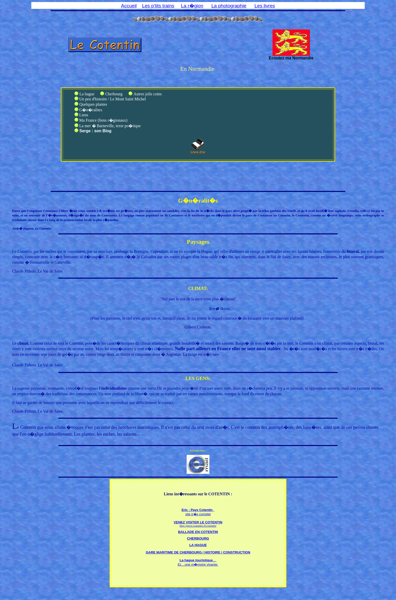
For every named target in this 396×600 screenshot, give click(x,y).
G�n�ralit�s (198, 200)
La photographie (228, 5)
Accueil (129, 5)
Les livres (265, 5)
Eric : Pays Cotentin (197, 510)
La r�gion (192, 5)
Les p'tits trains (158, 5)
